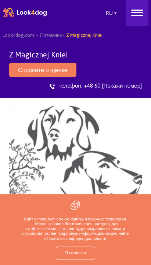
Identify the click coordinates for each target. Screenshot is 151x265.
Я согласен (75, 253)
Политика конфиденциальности (76, 238)
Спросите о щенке (43, 70)
